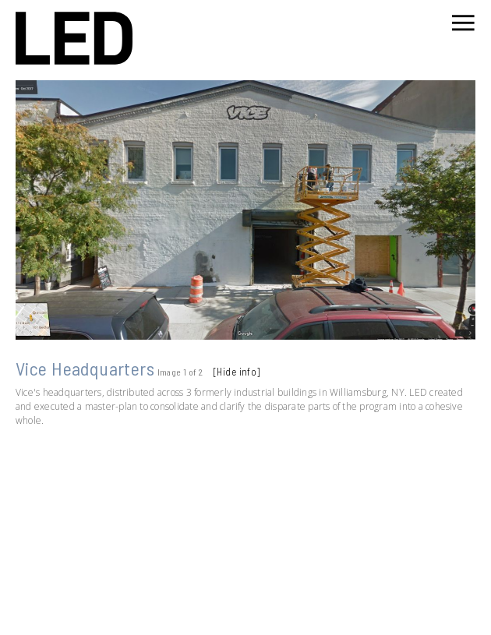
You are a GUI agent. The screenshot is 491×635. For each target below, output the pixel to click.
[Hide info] (237, 371)
